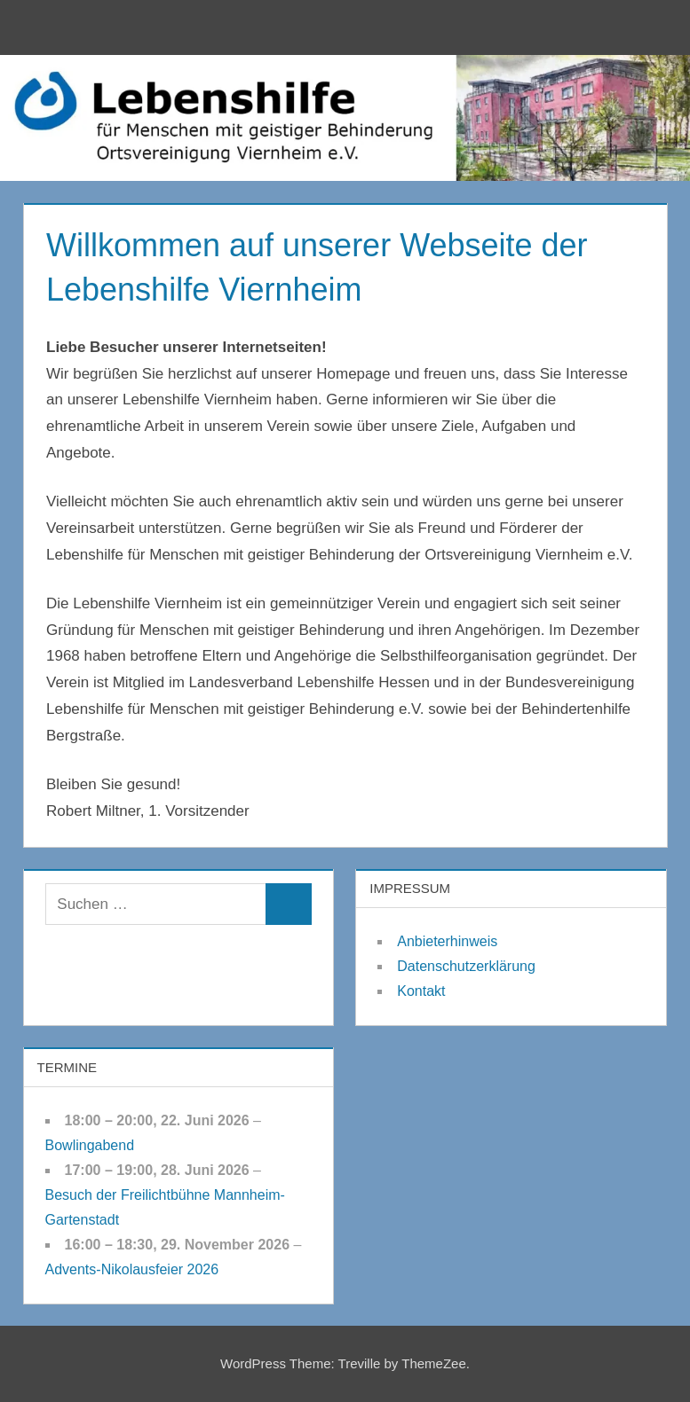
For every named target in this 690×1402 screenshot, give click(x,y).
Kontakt (421, 991)
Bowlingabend (90, 1145)
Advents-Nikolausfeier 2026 (132, 1269)
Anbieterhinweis (447, 941)
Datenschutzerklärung (466, 966)
